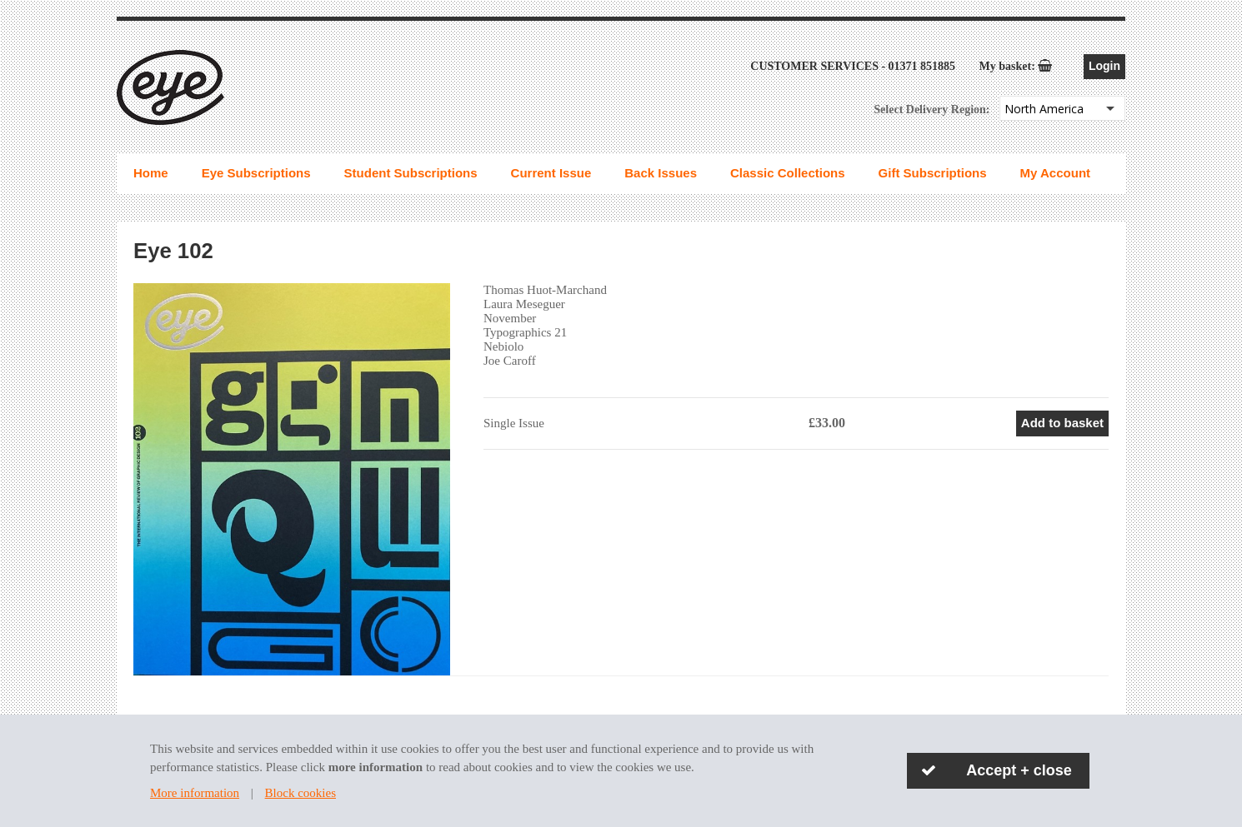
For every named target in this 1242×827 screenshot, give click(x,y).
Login (1104, 65)
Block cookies (300, 793)
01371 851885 (922, 66)
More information (194, 793)
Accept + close (1019, 770)
